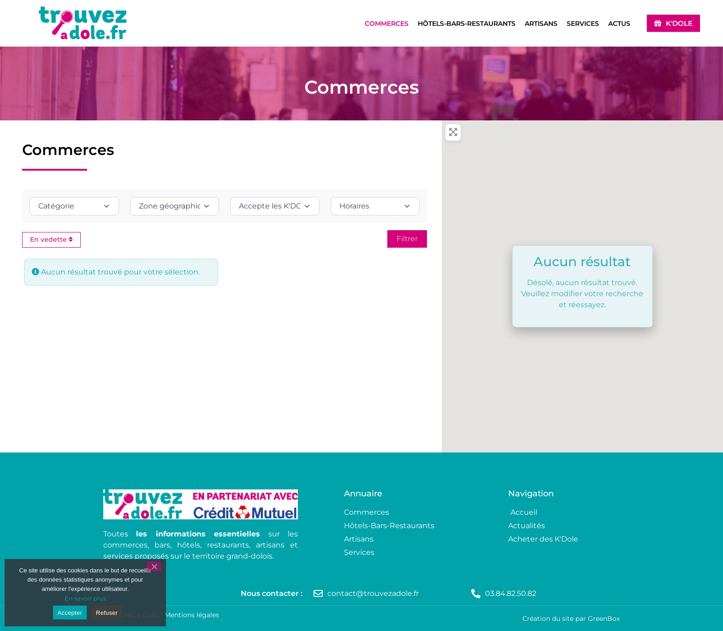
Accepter (70, 612)
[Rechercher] (407, 238)
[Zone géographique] (174, 206)
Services (583, 23)
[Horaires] (375, 206)
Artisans (541, 23)
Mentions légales (192, 615)
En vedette (51, 239)
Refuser (107, 612)
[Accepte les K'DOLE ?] (275, 206)
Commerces (387, 23)
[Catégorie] (74, 206)
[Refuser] (154, 566)
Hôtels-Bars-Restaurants (467, 23)
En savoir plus (85, 598)
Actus (619, 23)
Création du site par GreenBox (571, 618)
